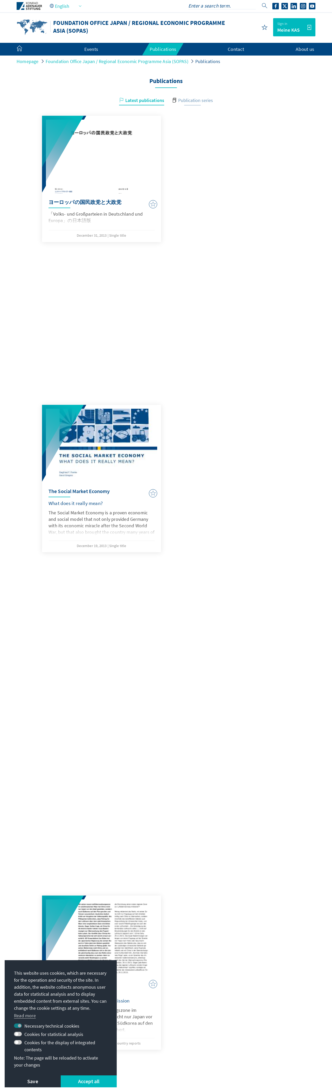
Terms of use (129, 1056)
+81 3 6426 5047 (141, 998)
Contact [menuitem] (236, 49)
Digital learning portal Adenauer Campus (266, 980)
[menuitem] (25, 49)
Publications (207, 61)
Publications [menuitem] (163, 49)
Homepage (28, 61)
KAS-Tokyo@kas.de (144, 977)
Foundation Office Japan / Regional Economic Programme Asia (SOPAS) (117, 61)
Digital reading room (250, 1015)
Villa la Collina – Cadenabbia (258, 1026)
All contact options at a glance (151, 1009)
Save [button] (32, 1081)
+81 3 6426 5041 (141, 988)
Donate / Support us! (251, 1036)
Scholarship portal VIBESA (256, 994)
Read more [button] (25, 1016)
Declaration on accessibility (175, 1056)
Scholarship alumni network (258, 1005)
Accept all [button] (89, 1081)
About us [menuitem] (305, 49)
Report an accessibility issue (239, 1056)
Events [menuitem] (91, 49)
